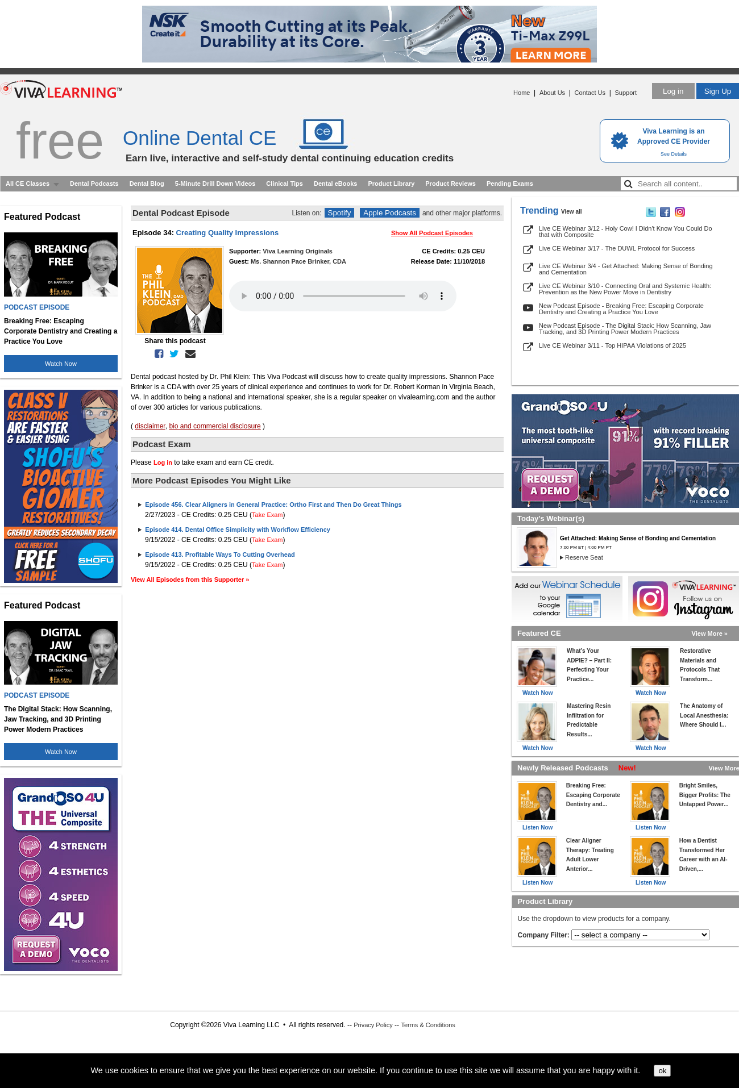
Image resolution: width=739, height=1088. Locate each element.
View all (571, 212)
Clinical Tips (284, 183)
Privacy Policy (373, 1025)
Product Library (391, 183)
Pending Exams (510, 183)
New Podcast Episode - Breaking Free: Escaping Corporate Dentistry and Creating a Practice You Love (621, 308)
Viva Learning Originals (298, 251)
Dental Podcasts (94, 183)
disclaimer (150, 426)
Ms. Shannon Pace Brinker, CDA (298, 261)
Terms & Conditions (428, 1025)
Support (626, 92)
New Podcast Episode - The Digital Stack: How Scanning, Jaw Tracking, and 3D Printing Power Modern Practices (625, 328)
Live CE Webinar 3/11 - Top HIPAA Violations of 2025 (612, 345)
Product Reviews (450, 183)
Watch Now (61, 363)
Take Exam (267, 514)
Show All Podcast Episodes (432, 233)
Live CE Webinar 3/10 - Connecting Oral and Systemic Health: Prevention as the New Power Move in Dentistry (625, 288)
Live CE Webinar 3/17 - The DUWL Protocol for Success (617, 248)
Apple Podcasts (389, 213)
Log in (673, 91)
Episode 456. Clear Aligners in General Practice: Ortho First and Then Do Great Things (273, 504)
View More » (710, 633)
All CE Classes (27, 183)
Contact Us (590, 92)
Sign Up (717, 91)
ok (662, 1070)
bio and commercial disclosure (214, 426)
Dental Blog (147, 183)
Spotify (339, 213)
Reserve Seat (584, 557)
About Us (552, 92)
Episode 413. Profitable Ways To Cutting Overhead (219, 554)
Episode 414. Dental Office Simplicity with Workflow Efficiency (237, 529)
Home (521, 92)
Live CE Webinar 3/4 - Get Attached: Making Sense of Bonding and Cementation (626, 269)
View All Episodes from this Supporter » (190, 579)
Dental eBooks (335, 183)
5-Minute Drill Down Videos (215, 183)
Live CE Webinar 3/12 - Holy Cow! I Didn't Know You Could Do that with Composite (625, 231)
